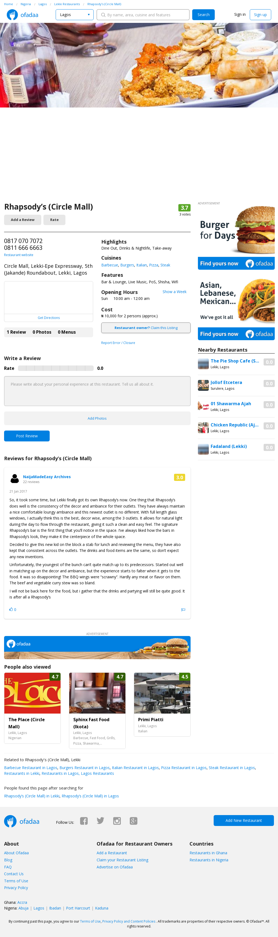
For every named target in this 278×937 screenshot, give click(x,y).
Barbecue (109, 265)
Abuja (23, 908)
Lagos (38, 908)
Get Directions (49, 317)
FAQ (8, 867)
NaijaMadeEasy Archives (47, 476)
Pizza (153, 265)
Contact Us (14, 873)
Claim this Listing (146, 327)
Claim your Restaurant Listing (122, 859)
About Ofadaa (16, 852)
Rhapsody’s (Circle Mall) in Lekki (31, 795)
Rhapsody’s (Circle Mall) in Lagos (90, 795)
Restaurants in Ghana (208, 852)
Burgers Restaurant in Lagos (84, 767)
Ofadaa (22, 14)
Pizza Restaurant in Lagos (183, 767)
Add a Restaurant (112, 852)
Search (204, 14)
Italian (141, 265)
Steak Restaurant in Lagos (231, 767)
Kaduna (101, 908)
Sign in (240, 14)
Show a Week (175, 291)
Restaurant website (18, 255)
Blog (8, 859)
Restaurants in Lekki (21, 773)
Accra (22, 902)
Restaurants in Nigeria (208, 859)
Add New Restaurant (244, 820)
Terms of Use (16, 880)
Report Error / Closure (118, 342)
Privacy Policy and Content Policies (128, 921)
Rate (54, 219)
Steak (165, 265)
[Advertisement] (139, 160)
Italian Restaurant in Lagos (135, 767)
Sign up (260, 14)
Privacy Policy (16, 887)
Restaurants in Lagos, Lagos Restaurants (77, 773)
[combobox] (75, 14)
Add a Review (22, 219)
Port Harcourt (78, 908)
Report (183, 610)
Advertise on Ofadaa (115, 867)
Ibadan (55, 908)
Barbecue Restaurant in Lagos (30, 767)
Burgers (127, 265)
